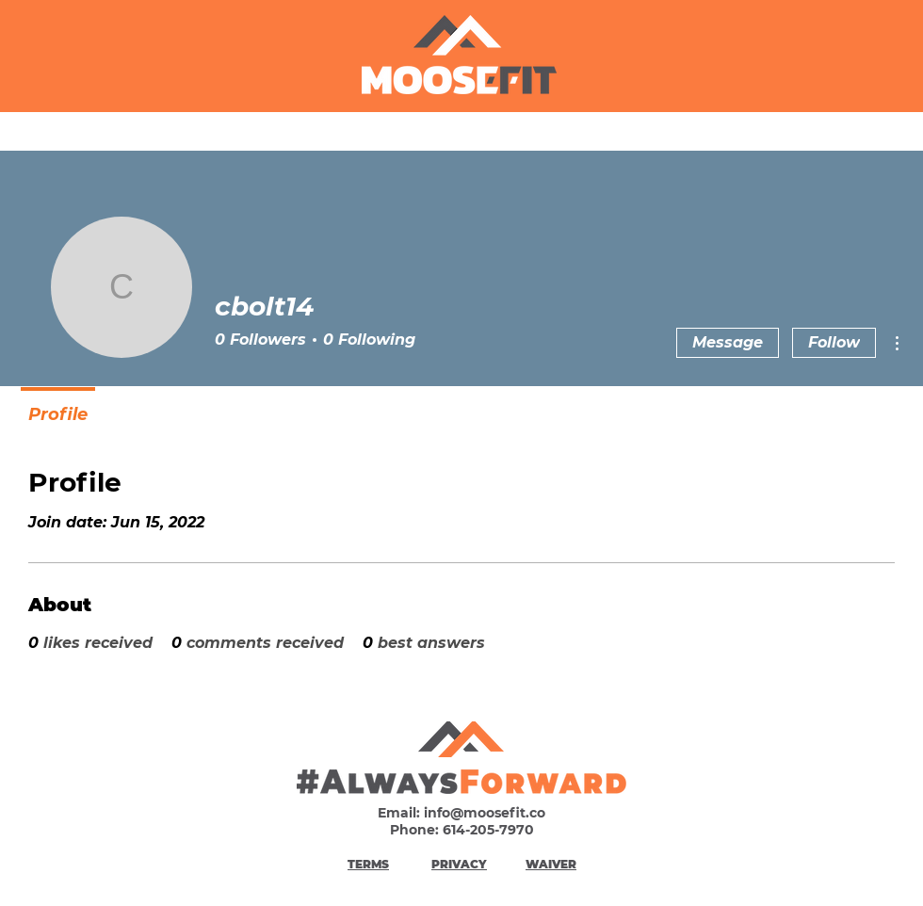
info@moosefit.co (484, 812)
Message (727, 342)
